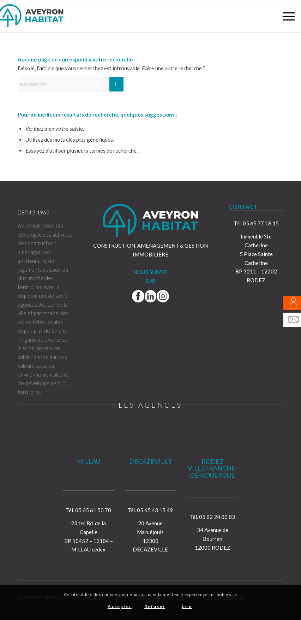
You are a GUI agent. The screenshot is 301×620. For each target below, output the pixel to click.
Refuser (154, 606)
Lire (187, 606)
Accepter (120, 606)
